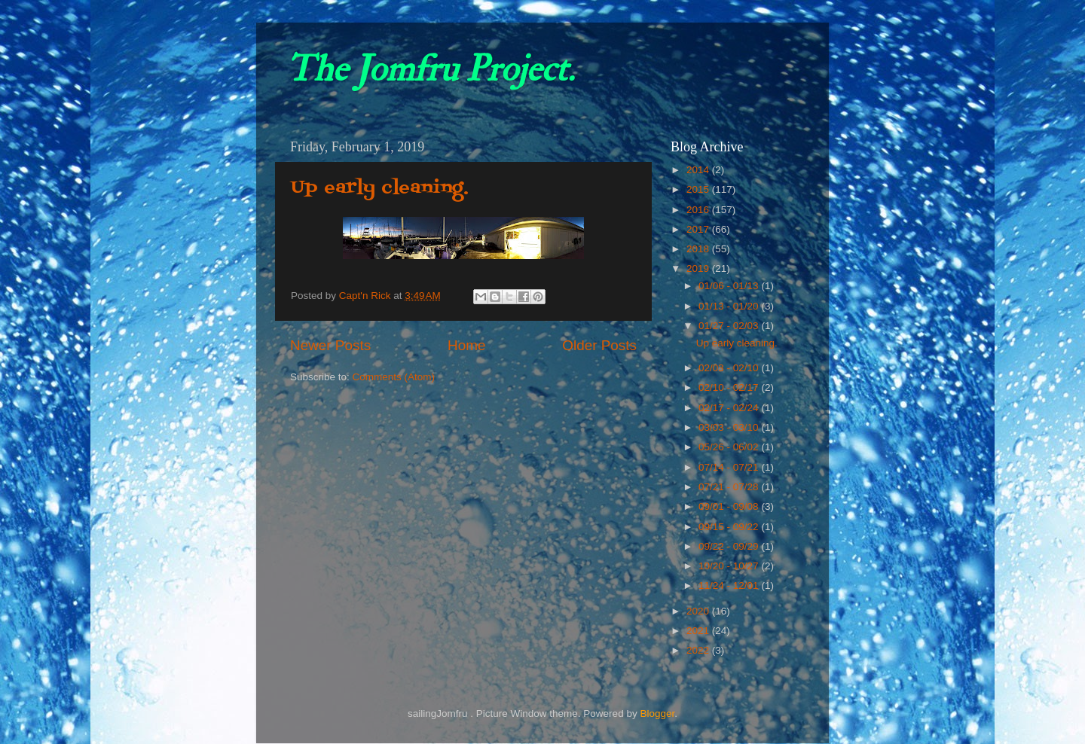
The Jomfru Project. (430, 69)
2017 (699, 229)
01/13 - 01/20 (729, 306)
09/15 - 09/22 (729, 526)
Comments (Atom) (394, 377)
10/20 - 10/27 (729, 566)
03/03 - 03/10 (729, 427)
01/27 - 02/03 (729, 325)
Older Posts (599, 345)
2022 (699, 650)
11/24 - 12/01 (729, 585)
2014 (699, 169)
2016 (699, 209)
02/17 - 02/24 (729, 407)
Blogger (657, 713)
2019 (699, 268)
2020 (699, 611)
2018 (699, 249)
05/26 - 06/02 (729, 447)
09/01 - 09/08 (729, 506)
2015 (699, 189)
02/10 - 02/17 (729, 387)
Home (466, 345)
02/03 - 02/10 (729, 368)
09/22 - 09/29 (729, 546)
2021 (699, 630)
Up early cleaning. (380, 188)
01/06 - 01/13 (729, 285)
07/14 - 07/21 (729, 467)
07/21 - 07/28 (729, 486)
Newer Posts (330, 345)
